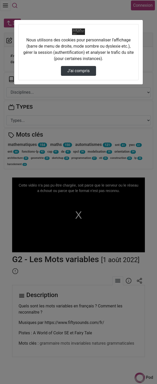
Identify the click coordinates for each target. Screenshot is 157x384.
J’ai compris (78, 70)
